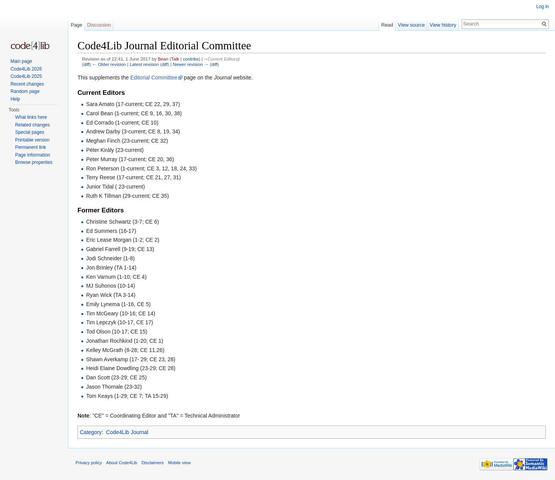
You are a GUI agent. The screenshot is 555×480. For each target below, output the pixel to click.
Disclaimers (152, 462)
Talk (175, 58)
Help (15, 99)
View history (443, 25)
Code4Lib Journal (127, 432)
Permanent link (30, 147)
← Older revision (109, 64)
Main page (21, 61)
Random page (24, 91)
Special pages (29, 132)
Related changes (32, 125)
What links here (31, 117)
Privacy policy (89, 462)
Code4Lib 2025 (26, 76)
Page (76, 25)
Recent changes (27, 84)
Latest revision (144, 64)
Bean (163, 58)
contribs (191, 58)
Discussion (99, 25)
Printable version (32, 140)
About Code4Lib (121, 462)
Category (91, 432)
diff (86, 64)
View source (411, 25)
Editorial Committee (153, 77)
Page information (32, 155)
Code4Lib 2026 (26, 69)
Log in (542, 6)
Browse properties (33, 162)
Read (387, 25)
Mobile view (179, 462)
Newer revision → (191, 64)
